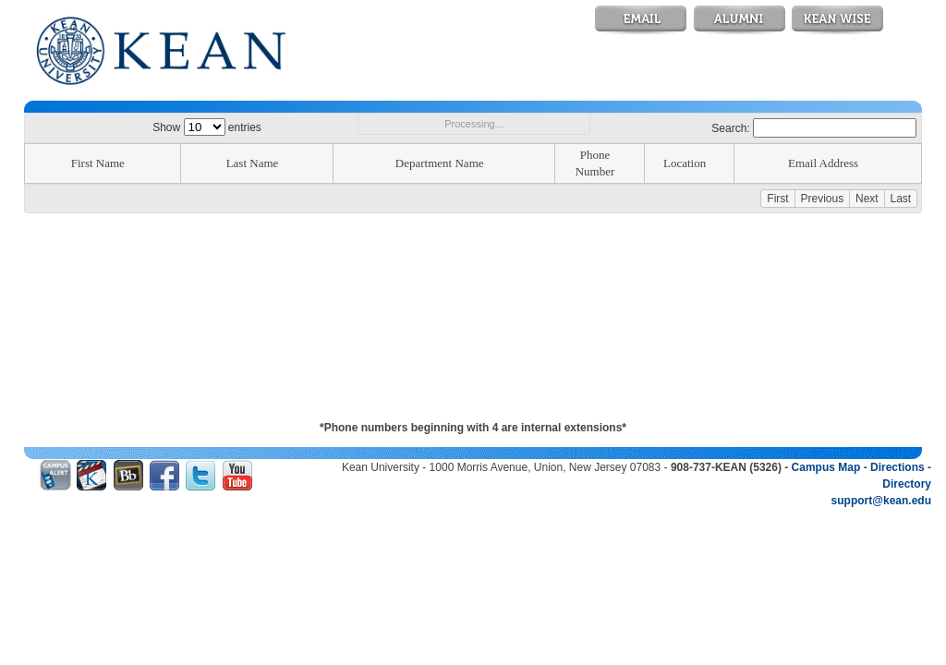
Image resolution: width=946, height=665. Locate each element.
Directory (906, 484)
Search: (813, 128)
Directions (897, 467)
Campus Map (826, 467)
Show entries (206, 127)
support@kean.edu (881, 500)
